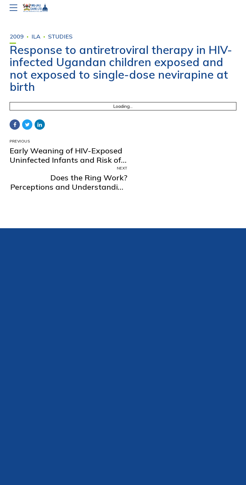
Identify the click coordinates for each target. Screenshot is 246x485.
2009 (17, 36)
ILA (35, 36)
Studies (60, 36)
